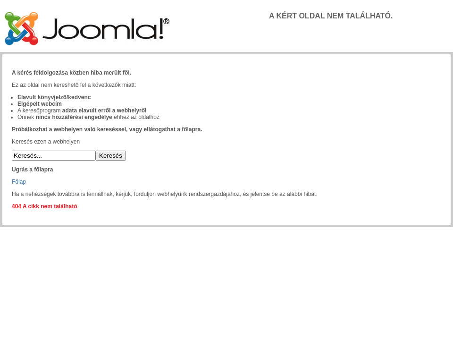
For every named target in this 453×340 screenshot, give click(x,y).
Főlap (19, 181)
